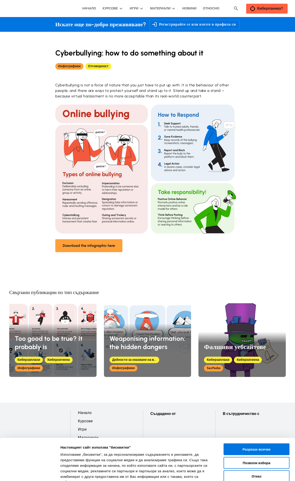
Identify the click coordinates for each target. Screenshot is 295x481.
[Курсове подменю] (112, 8)
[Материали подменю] (162, 8)
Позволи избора (256, 427)
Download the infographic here (89, 245)
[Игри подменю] (136, 8)
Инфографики (69, 66)
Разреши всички (256, 413)
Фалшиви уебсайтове (235, 347)
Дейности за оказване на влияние (135, 360)
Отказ (257, 440)
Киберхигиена (58, 360)
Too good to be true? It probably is (49, 343)
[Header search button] (236, 8)
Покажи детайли (74, 472)
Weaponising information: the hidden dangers (147, 343)
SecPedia (213, 368)
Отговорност (98, 66)
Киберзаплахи (29, 360)
